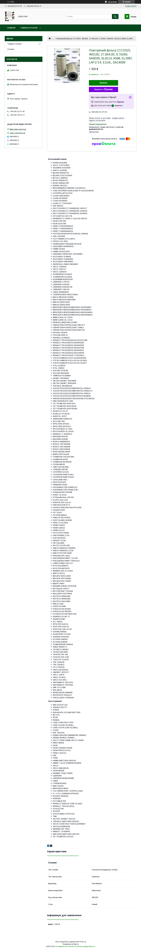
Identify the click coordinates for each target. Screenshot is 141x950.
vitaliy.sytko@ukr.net (17, 133)
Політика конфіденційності (85, 946)
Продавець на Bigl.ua (71, 944)
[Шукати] (115, 16)
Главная (11, 28)
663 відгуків (112, 2)
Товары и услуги (28, 28)
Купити (103, 83)
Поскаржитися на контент (64, 946)
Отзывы (10, 49)
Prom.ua (83, 942)
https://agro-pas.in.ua (18, 129)
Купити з (103, 89)
